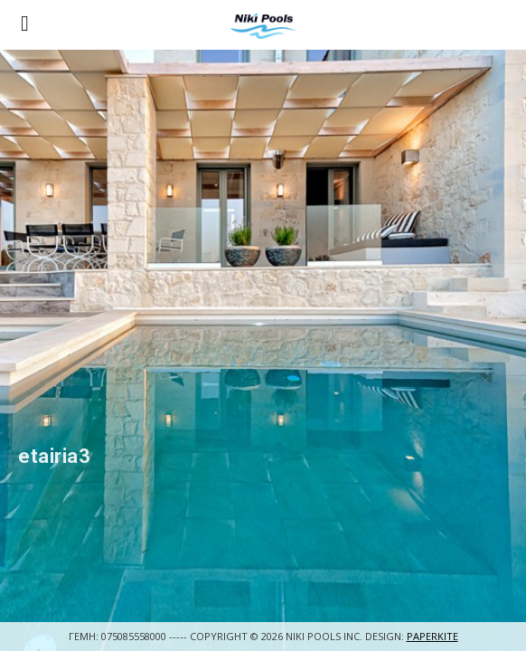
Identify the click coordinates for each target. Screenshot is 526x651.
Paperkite (432, 636)
